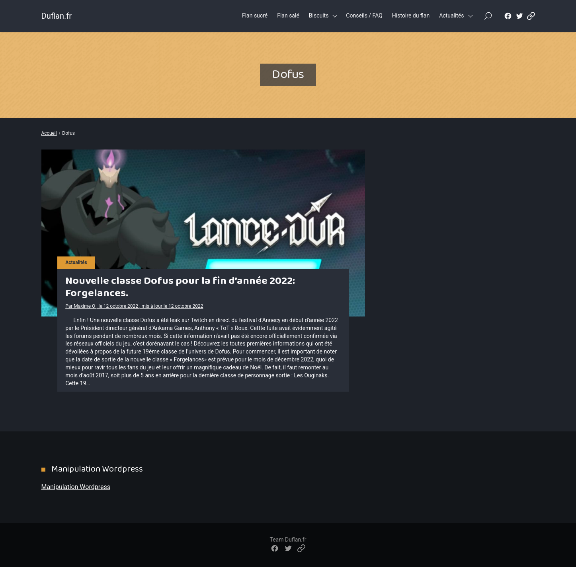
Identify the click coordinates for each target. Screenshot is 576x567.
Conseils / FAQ (364, 15)
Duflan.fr (56, 16)
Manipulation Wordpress (75, 487)
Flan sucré (254, 15)
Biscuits (319, 15)
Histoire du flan (411, 15)
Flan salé (288, 15)
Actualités (451, 15)
